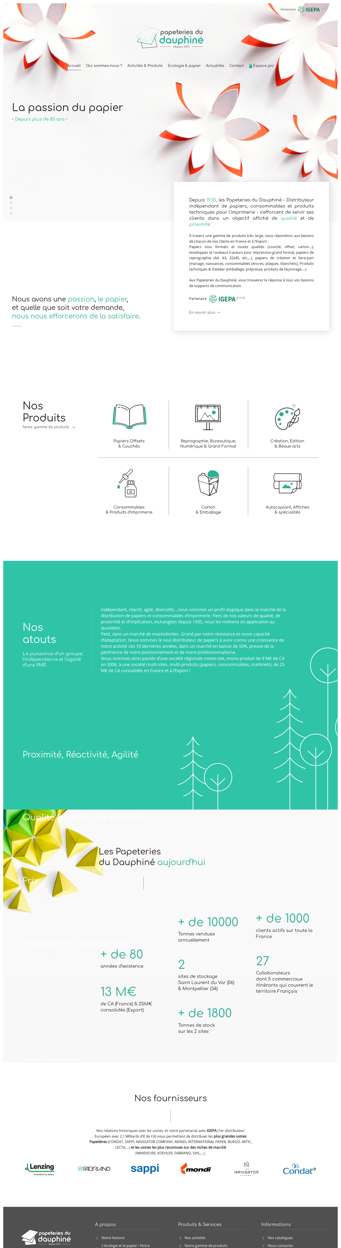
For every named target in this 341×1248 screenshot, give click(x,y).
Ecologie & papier (184, 66)
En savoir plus (205, 312)
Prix (30, 880)
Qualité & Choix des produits (84, 817)
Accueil (74, 66)
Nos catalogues (280, 1237)
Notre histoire (113, 1237)
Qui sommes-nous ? (104, 66)
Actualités (215, 66)
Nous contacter (280, 1245)
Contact (236, 66)
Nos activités (195, 1237)
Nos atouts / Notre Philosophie (54, 1060)
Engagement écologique (75, 943)
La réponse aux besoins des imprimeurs (11, 208)
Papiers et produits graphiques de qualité (11, 214)
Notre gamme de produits (49, 427)
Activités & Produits (145, 66)
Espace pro (261, 66)
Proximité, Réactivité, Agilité (80, 754)
